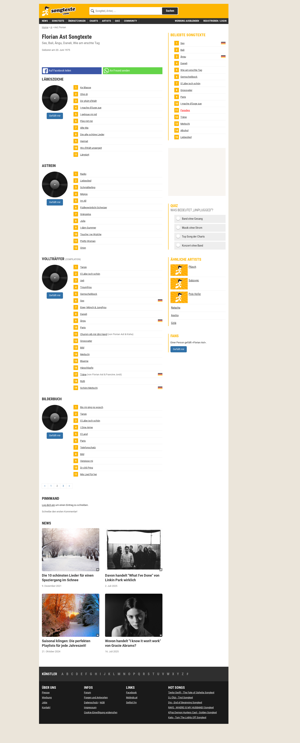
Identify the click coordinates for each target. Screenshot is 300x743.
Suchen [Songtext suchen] (170, 28)
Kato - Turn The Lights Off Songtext (187, 734)
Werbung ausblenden (187, 38)
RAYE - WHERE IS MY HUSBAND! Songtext (191, 724)
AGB (102, 719)
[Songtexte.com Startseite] (60, 28)
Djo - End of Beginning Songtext (185, 719)
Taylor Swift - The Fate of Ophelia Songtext (191, 709)
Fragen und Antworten (96, 714)
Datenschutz (91, 719)
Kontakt (46, 724)
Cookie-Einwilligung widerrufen (100, 729)
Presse (46, 709)
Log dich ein (48, 522)
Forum (87, 709)
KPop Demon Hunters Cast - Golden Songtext (192, 729)
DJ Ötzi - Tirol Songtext (180, 714)
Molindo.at (131, 714)
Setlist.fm (131, 719)
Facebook (131, 709)
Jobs (44, 719)
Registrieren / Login (215, 38)
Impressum (90, 724)
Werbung (47, 714)
